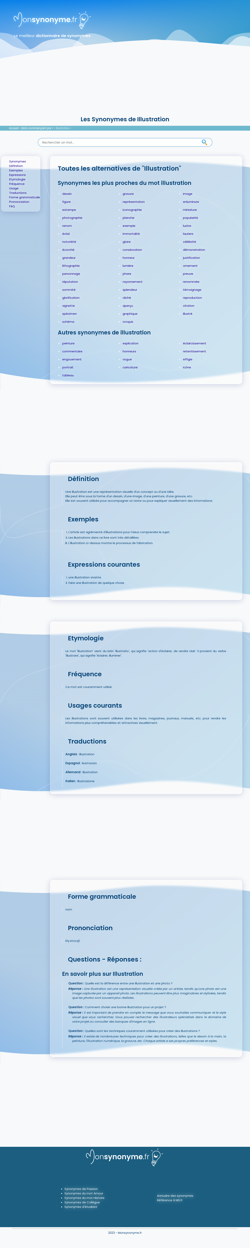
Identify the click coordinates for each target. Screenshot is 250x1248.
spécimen (69, 314)
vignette (68, 306)
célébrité (189, 242)
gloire (127, 242)
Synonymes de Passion (81, 1189)
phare (127, 274)
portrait (67, 367)
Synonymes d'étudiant (80, 1207)
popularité (190, 218)
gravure (128, 194)
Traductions (18, 193)
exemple (129, 226)
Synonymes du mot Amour (83, 1193)
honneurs (129, 351)
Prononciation (19, 202)
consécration (132, 250)
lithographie (71, 266)
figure (66, 202)
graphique (130, 314)
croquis (128, 322)
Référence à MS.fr (170, 1200)
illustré (187, 314)
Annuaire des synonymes (175, 1196)
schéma (68, 322)
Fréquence (17, 184)
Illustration (63, 128)
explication (130, 343)
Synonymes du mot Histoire (84, 1198)
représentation (134, 202)
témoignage (192, 290)
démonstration (194, 250)
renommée (191, 282)
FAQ (12, 206)
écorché (68, 250)
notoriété (69, 242)
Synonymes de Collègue (82, 1202)
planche (128, 218)
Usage (14, 188)
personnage (71, 274)
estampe (69, 210)
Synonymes (17, 161)
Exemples (16, 170)
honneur (129, 258)
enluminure (191, 202)
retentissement (194, 351)
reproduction (192, 298)
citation (188, 306)
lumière (128, 266)
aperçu (128, 306)
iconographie (132, 210)
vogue (127, 359)
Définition (16, 166)
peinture (68, 343)
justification (191, 258)
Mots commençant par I (37, 128)
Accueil (13, 128)
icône (187, 367)
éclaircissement (194, 343)
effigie (187, 359)
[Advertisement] (125, 85)
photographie (72, 218)
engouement (72, 359)
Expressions (17, 175)
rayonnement (133, 282)
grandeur (69, 258)
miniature (190, 210)
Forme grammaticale (24, 197)
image (187, 194)
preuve (188, 274)
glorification (70, 298)
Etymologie (17, 179)
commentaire (72, 351)
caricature (130, 367)
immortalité (131, 234)
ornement (190, 266)
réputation (70, 282)
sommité (69, 290)
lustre (187, 226)
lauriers (188, 234)
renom (67, 226)
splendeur (130, 290)
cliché (127, 298)
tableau (68, 375)
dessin (67, 194)
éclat (66, 234)
